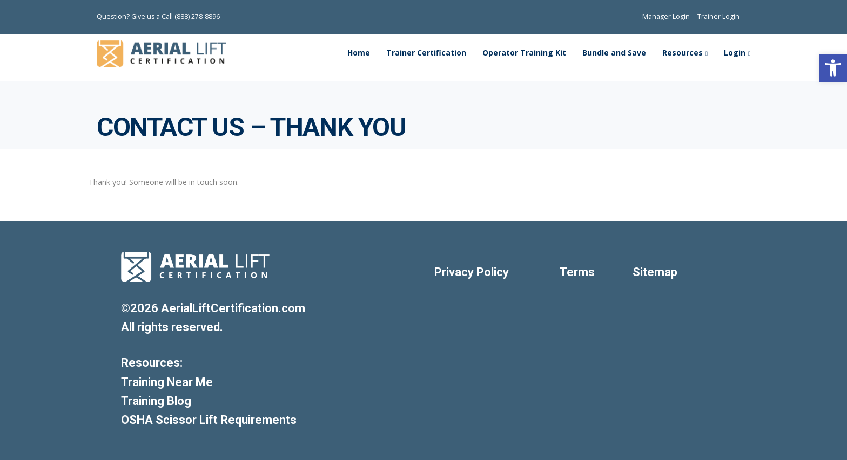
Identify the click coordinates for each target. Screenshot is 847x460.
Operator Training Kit (524, 52)
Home (358, 52)
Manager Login (666, 16)
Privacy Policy (471, 272)
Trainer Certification (426, 52)
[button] (833, 68)
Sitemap (655, 272)
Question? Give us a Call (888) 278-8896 (158, 16)
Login (734, 52)
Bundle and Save (614, 52)
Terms (577, 272)
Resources (682, 52)
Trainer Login (718, 16)
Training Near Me (167, 382)
